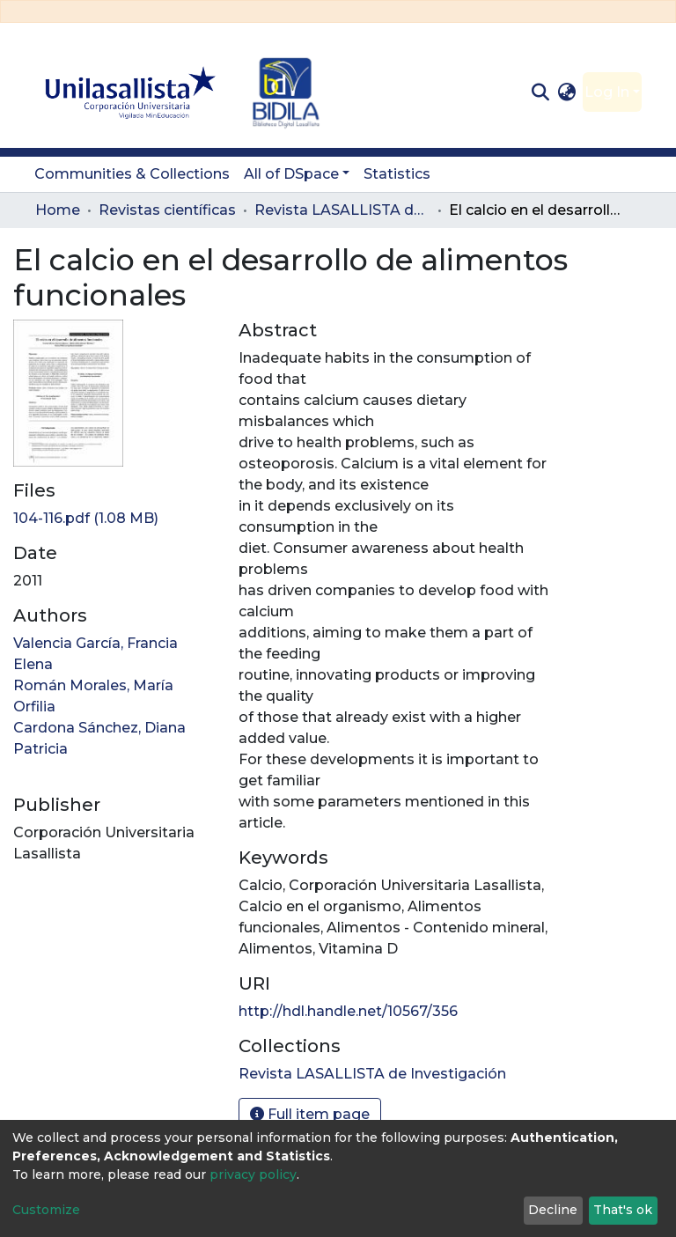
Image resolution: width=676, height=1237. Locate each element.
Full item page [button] (310, 1114)
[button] (567, 92)
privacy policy (253, 1174)
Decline (552, 1210)
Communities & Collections (132, 174)
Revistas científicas (167, 210)
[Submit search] (540, 92)
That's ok (622, 1210)
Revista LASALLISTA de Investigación (342, 210)
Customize (46, 1210)
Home (57, 210)
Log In (606, 92)
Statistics (397, 174)
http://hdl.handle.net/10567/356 (348, 1011)
